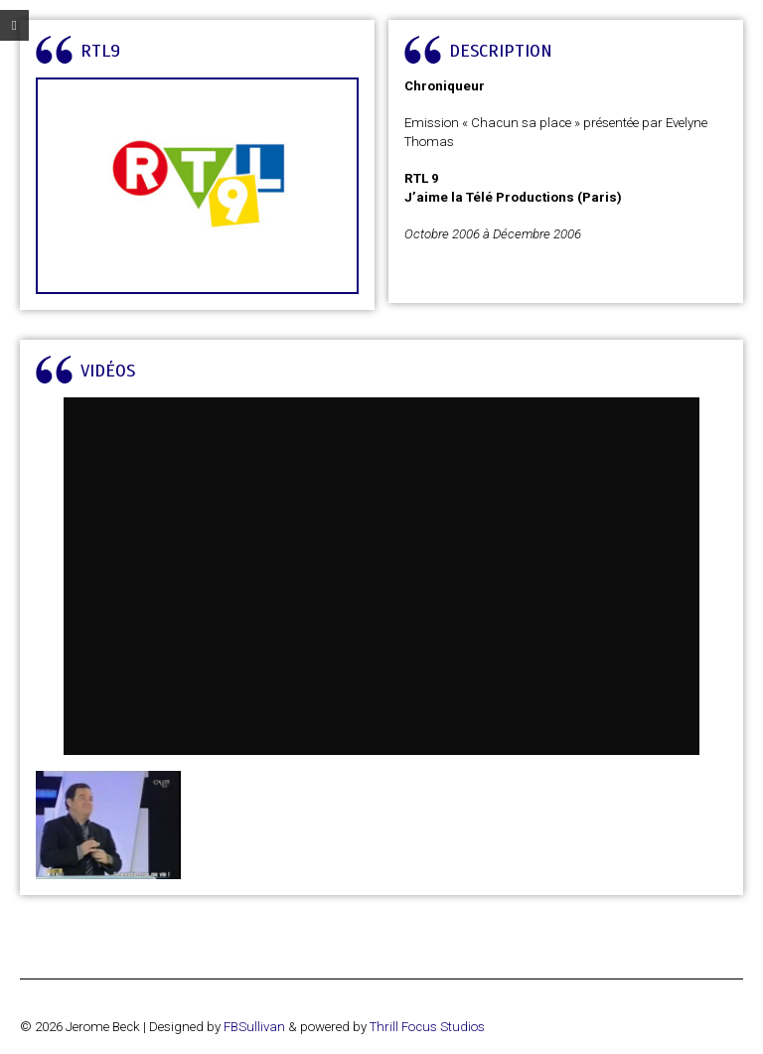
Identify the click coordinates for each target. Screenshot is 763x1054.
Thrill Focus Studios (427, 1026)
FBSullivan (254, 1026)
